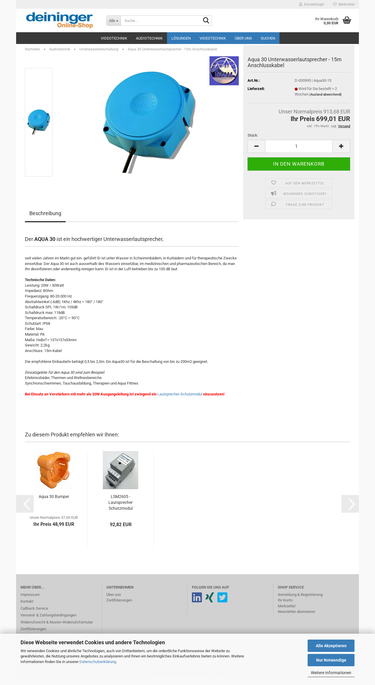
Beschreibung (45, 217)
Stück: (253, 139)
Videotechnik (114, 38)
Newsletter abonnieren (296, 615)
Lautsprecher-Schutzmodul (179, 397)
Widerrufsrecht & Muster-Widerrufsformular (57, 625)
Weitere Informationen (331, 672)
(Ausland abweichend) (325, 98)
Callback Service (34, 611)
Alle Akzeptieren (331, 645)
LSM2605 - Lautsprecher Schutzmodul (120, 505)
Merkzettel (343, 4)
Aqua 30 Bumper (54, 499)
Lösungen (181, 38)
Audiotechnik (149, 38)
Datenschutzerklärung (97, 661)
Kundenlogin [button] (311, 4)
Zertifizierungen (33, 632)
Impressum (30, 598)
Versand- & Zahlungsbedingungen (48, 618)
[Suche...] (113, 20)
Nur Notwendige (331, 660)
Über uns (243, 38)
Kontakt (27, 605)
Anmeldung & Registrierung (300, 598)
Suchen (268, 38)
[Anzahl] (299, 149)
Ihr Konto (285, 603)
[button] (256, 149)
